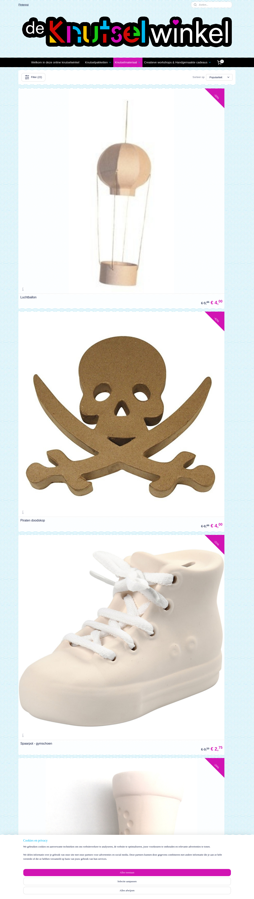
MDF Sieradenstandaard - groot (116, 423)
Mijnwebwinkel (167, 892)
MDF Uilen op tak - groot (184, 336)
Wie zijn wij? (158, 846)
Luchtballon (28, 161)
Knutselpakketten (98, 62)
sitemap (116, 892)
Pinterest (23, 4)
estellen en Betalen (33, 833)
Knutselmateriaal (128, 62)
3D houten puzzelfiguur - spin (40, 336)
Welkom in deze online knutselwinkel (55, 62)
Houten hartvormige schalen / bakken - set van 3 (126, 247)
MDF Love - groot (179, 423)
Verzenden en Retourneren (36, 838)
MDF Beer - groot (32, 423)
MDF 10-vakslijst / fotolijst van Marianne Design (48, 596)
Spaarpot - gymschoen (183, 161)
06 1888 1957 (205, 869)
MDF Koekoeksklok (181, 510)
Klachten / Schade (31, 842)
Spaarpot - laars (31, 248)
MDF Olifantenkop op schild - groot (191, 685)
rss (123, 892)
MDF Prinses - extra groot (185, 597)
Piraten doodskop (106, 161)
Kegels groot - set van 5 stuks (115, 510)
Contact (25, 851)
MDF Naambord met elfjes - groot (43, 510)
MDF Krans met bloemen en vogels (118, 597)
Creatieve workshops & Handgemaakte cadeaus (177, 62)
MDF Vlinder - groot (108, 336)
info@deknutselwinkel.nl (212, 864)
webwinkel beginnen (136, 892)
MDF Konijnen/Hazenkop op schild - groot (49, 772)
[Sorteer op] (219, 77)
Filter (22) (33, 77)
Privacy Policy (28, 846)
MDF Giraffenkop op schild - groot (117, 685)
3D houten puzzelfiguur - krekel (189, 248)
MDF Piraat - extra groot (37, 685)
